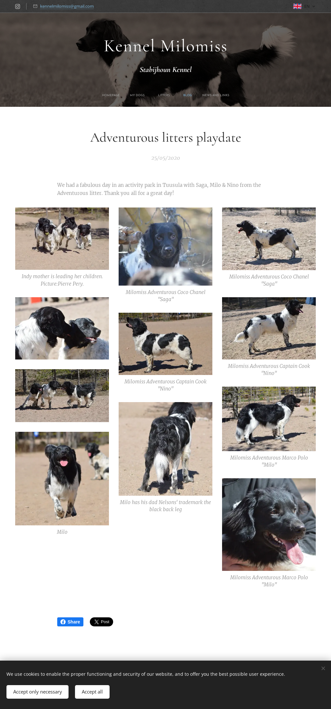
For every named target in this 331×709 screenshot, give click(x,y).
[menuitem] (144, 95)
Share (70, 621)
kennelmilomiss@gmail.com (67, 6)
